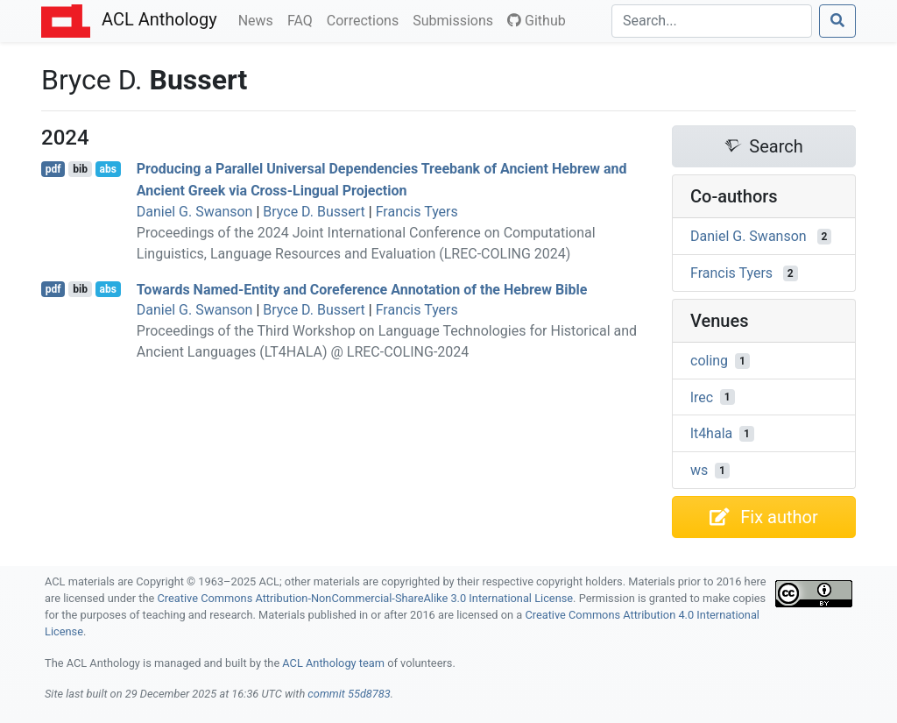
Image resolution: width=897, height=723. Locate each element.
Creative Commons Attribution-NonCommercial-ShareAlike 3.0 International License (366, 598)
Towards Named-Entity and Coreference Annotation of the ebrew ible (362, 288)
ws (699, 470)
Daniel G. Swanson (195, 211)
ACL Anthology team (333, 663)
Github (536, 20)
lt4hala (711, 433)
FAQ (303, 19)
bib (80, 169)
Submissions (456, 19)
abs (107, 169)
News (259, 19)
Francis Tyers (417, 211)
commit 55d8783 (348, 693)
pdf (53, 169)
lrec (701, 396)
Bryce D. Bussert (314, 211)
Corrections (366, 19)
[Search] (711, 21)
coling (709, 360)
